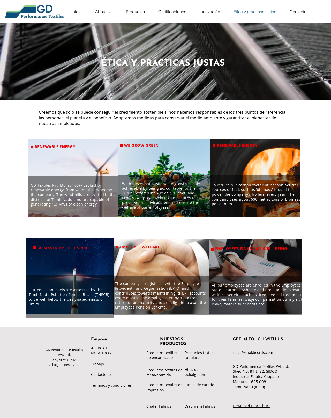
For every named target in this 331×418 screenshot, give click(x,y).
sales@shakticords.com (253, 352)
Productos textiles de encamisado (161, 355)
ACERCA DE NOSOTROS (101, 350)
